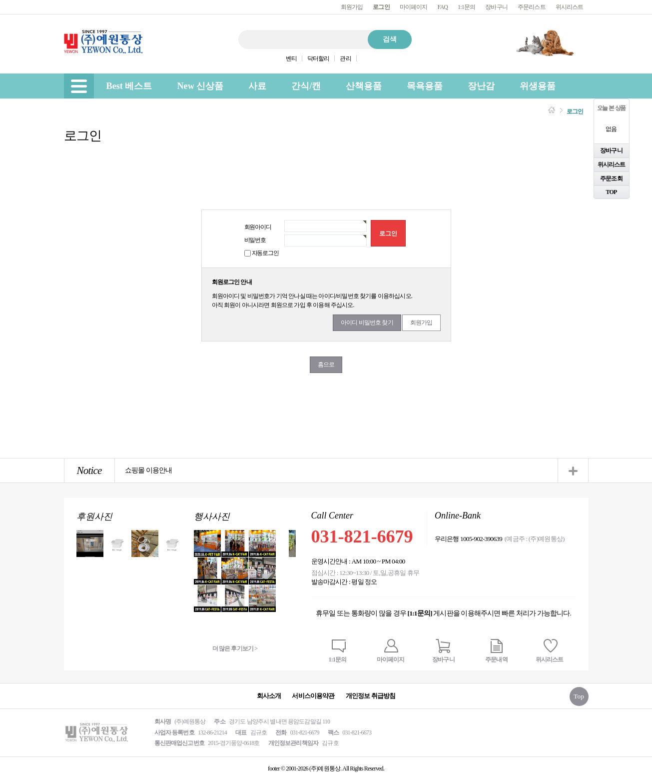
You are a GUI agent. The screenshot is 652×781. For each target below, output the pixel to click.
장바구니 (496, 7)
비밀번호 (255, 240)
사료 (257, 86)
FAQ (442, 7)
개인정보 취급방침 (371, 696)
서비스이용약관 (313, 696)
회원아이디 (257, 227)
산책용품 (364, 86)
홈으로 (326, 364)
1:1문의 (466, 7)
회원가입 (352, 7)
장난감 (481, 86)
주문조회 (611, 178)
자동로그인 (265, 253)
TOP (611, 192)
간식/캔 (306, 86)
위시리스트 (570, 7)
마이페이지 (414, 7)
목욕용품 (425, 86)
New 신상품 (200, 86)
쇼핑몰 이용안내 (148, 470)
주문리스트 (532, 7)
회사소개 (269, 696)
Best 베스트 (129, 86)
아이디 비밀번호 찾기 (367, 322)
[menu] (79, 86)
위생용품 (538, 86)
